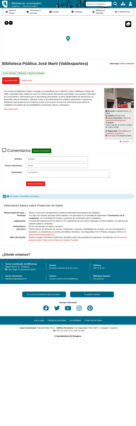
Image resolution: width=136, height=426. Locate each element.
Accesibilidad (75, 320)
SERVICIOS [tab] (27, 81)
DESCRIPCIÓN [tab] (10, 81)
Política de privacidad (57, 320)
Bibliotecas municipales (26, 3)
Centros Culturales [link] (9, 73)
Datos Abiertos (127, 63)
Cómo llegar (111, 136)
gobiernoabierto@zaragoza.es (42, 234)
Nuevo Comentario (42, 151)
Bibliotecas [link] (22, 73)
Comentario (16, 172)
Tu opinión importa (92, 294)
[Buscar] (115, 4)
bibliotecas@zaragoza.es (16, 279)
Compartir (124, 142)
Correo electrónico (13, 165)
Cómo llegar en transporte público (20, 269)
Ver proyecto (98, 279)
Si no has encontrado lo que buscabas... (44, 294)
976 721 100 (62, 331)
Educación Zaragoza (30, 6)
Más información (11, 109)
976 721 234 (79, 331)
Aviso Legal (39, 320)
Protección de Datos (93, 320)
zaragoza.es (15, 6)
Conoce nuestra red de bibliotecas (63, 279)
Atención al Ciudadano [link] (36, 73)
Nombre (18, 159)
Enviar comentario (35, 184)
